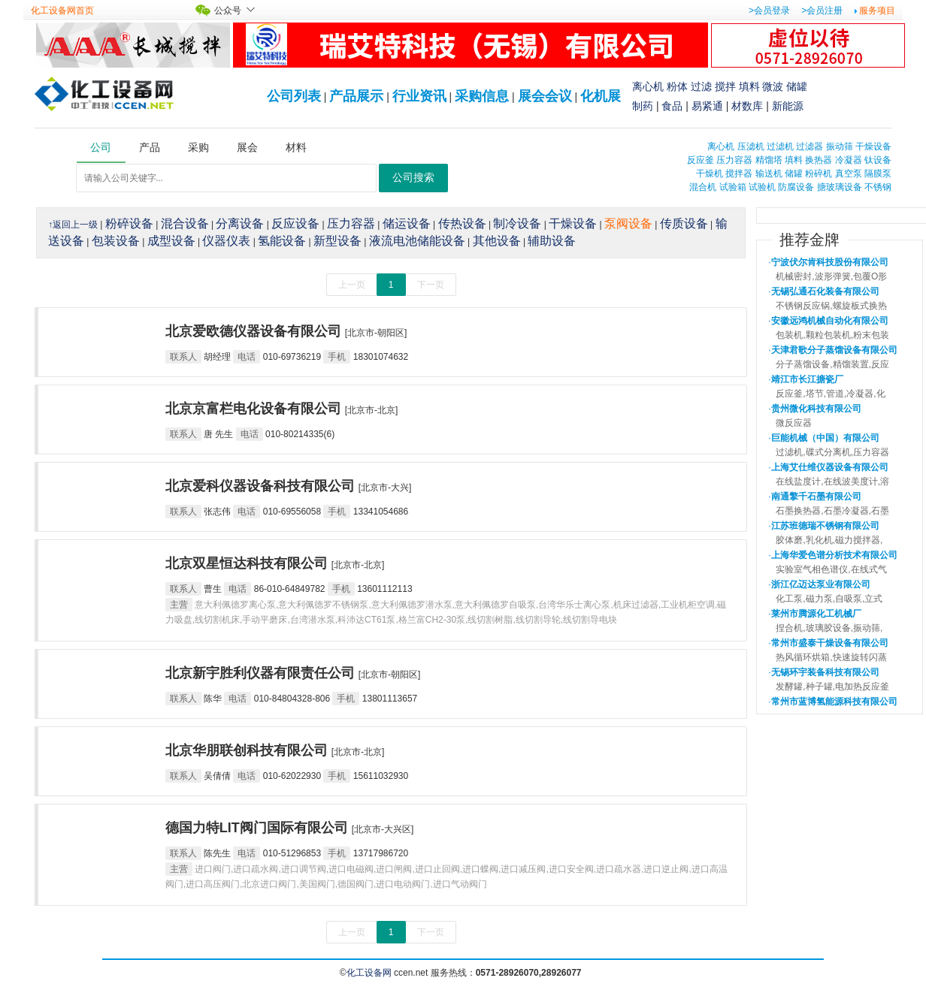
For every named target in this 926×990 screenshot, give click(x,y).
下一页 (430, 284)
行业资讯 (419, 96)
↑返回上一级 (73, 224)
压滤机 (750, 146)
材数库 (747, 106)
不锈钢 (877, 187)
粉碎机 (818, 173)
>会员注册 (822, 10)
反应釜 (700, 160)
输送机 (768, 173)
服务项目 (877, 10)
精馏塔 (768, 160)
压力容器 (734, 160)
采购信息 (482, 96)
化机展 (600, 96)
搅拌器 (738, 173)
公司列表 (294, 96)
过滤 (701, 86)
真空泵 (848, 173)
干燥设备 (873, 146)
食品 (671, 106)
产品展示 (356, 96)
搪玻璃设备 (839, 187)
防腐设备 (796, 187)
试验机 (762, 187)
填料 (749, 86)
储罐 (796, 86)
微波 (772, 86)
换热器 (818, 160)
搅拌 (725, 86)
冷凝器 (848, 160)
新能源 (787, 106)
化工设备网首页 (62, 10)
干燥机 (709, 173)
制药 (642, 106)
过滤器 (809, 146)
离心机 (648, 86)
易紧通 (707, 106)
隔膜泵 (877, 173)
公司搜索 (413, 177)
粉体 (677, 86)
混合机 (702, 187)
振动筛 (839, 146)
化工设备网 (369, 972)
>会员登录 (769, 10)
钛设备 (877, 160)
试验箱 (732, 187)
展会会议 (545, 96)
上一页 (351, 284)
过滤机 (780, 146)
